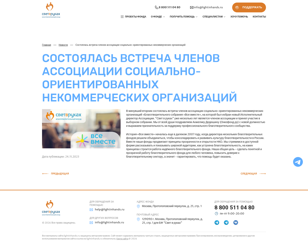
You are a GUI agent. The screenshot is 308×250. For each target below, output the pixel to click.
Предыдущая (60, 173)
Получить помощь (182, 16)
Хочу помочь (239, 16)
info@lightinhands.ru (206, 7)
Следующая (249, 173)
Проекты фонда (135, 16)
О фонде (156, 16)
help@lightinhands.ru (107, 210)
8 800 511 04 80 (167, 7)
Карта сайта (122, 238)
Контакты (259, 16)
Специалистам (213, 16)
